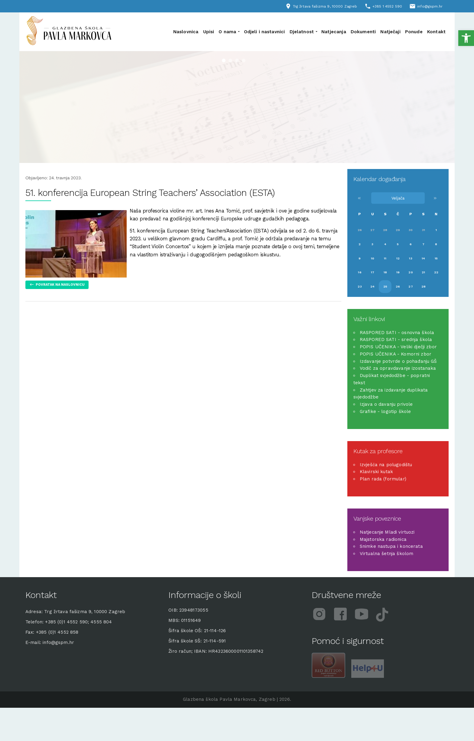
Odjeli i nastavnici (264, 31)
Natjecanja (333, 31)
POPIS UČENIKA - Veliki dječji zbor (398, 346)
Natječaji (390, 31)
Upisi (208, 31)
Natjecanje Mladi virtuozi (387, 532)
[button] (466, 38)
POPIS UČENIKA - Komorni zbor (395, 354)
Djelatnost (302, 31)
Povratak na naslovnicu (60, 285)
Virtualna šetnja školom (386, 553)
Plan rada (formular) (383, 479)
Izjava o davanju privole (386, 404)
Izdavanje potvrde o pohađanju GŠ (398, 361)
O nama (227, 31)
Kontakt (436, 31)
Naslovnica (186, 31)
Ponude (414, 31)
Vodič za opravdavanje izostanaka (398, 368)
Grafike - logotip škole (385, 411)
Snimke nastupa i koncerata (391, 546)
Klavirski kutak (376, 471)
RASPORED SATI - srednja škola (396, 339)
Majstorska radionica (383, 539)
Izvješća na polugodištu (386, 464)
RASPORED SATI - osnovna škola (397, 332)
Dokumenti (363, 31)
